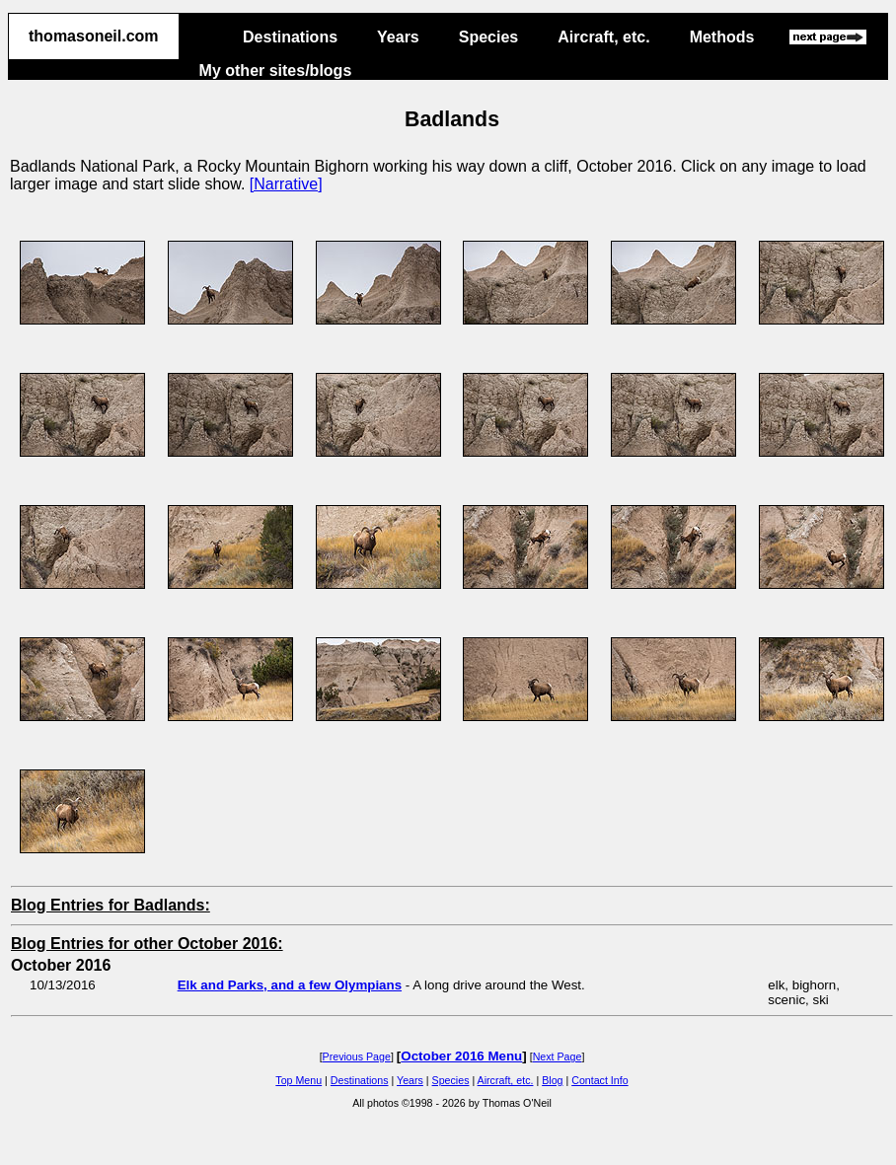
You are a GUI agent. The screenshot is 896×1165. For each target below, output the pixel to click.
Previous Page (357, 1056)
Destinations (290, 37)
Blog (552, 1080)
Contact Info (599, 1080)
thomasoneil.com (94, 36)
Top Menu (298, 1080)
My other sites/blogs (275, 70)
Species (488, 37)
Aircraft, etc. (603, 37)
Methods (722, 37)
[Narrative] (286, 184)
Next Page (557, 1056)
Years (398, 37)
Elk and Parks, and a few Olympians (290, 985)
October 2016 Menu (461, 1056)
